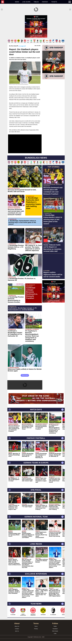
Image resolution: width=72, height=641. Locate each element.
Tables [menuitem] (36, 2)
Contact (17, 627)
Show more (25, 373)
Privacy (36, 627)
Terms (36, 624)
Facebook (55, 627)
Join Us (17, 629)
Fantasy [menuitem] (45, 2)
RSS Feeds (55, 629)
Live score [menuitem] (26, 2)
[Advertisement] (36, 25)
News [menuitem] (17, 2)
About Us (17, 624)
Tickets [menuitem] (54, 2)
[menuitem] (7, 1)
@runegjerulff (22, 44)
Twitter (55, 624)
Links (55, 632)
